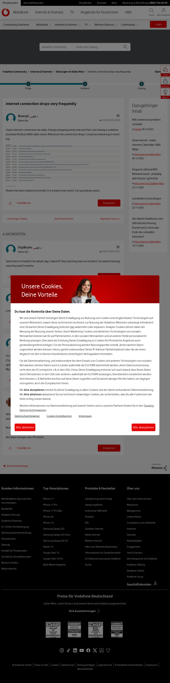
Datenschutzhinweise (27, 415)
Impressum (85, 415)
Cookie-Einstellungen (59, 415)
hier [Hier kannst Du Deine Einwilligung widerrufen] (72, 327)
